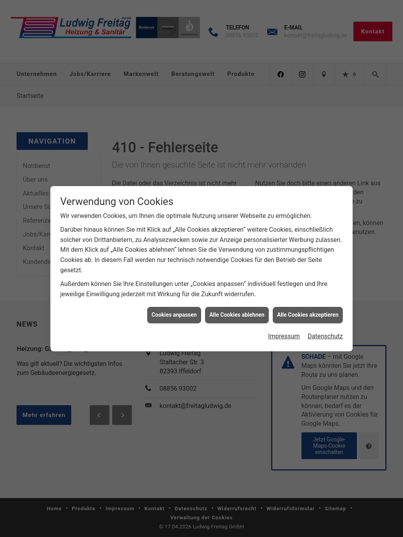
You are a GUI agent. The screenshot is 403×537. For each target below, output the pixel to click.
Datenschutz (325, 331)
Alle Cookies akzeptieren (307, 310)
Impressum (284, 331)
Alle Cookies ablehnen (236, 310)
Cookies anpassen (174, 310)
